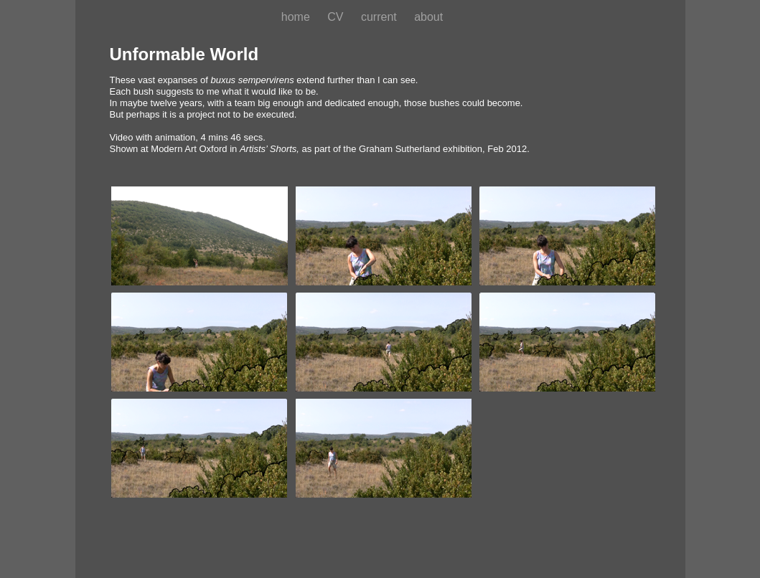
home (297, 17)
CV (337, 17)
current (380, 17)
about (428, 17)
